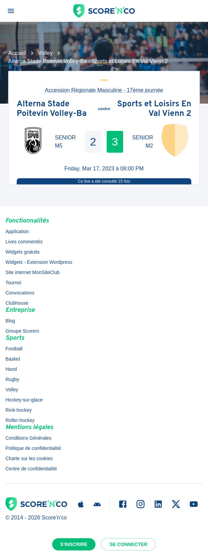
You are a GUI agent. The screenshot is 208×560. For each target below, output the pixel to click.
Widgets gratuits (22, 252)
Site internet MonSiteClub (32, 272)
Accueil (17, 53)
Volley (45, 53)
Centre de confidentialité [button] (31, 468)
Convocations (19, 293)
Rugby (12, 379)
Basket (12, 359)
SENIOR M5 (65, 142)
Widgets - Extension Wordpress (38, 262)
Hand (11, 369)
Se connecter (128, 544)
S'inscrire (74, 544)
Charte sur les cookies (29, 458)
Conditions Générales (28, 438)
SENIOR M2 (142, 142)
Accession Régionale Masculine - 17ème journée (104, 90)
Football (14, 348)
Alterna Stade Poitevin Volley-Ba (52, 109)
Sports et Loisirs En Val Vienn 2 (154, 109)
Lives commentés (24, 241)
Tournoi (13, 282)
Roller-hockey (20, 420)
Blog (10, 320)
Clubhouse (16, 303)
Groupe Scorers (22, 331)
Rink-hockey (18, 410)
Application (17, 231)
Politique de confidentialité (33, 448)
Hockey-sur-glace (24, 400)
